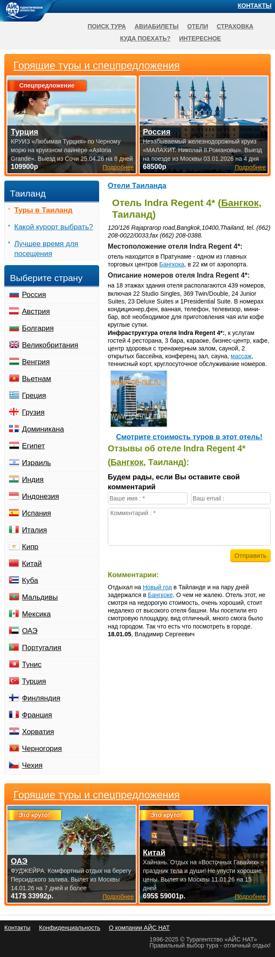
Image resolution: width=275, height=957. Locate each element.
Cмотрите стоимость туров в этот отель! (189, 437)
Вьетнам (36, 379)
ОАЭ (30, 631)
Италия (34, 530)
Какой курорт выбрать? (53, 227)
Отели (197, 26)
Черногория (42, 748)
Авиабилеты (156, 26)
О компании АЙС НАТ (139, 927)
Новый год (157, 587)
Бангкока (171, 264)
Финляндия (41, 698)
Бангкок (240, 202)
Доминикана (43, 429)
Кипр (30, 547)
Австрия (36, 311)
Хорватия (38, 732)
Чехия (32, 765)
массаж (241, 356)
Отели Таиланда (137, 185)
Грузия (33, 412)
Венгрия (36, 362)
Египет (33, 446)
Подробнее (118, 896)
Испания (36, 513)
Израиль (36, 463)
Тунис (31, 664)
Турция (34, 681)
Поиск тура (107, 26)
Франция (37, 715)
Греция (34, 395)
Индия (33, 479)
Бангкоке (160, 594)
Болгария (38, 328)
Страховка (235, 26)
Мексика (36, 614)
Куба (30, 580)
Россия (34, 295)
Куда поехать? (145, 38)
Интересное (200, 38)
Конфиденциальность (69, 927)
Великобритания (50, 345)
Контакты (255, 5)
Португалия (41, 648)
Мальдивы (40, 597)
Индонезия (40, 496)
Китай (32, 564)
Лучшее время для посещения (46, 249)
